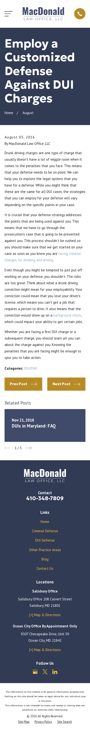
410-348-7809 (45, 498)
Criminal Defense (45, 531)
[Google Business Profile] (35, 671)
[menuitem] (24, 721)
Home (45, 521)
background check (67, 315)
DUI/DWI (30, 368)
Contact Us (44, 568)
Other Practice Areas (45, 550)
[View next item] (28, 448)
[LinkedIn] (54, 671)
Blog (45, 559)
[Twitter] (45, 671)
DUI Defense (45, 540)
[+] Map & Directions (45, 615)
